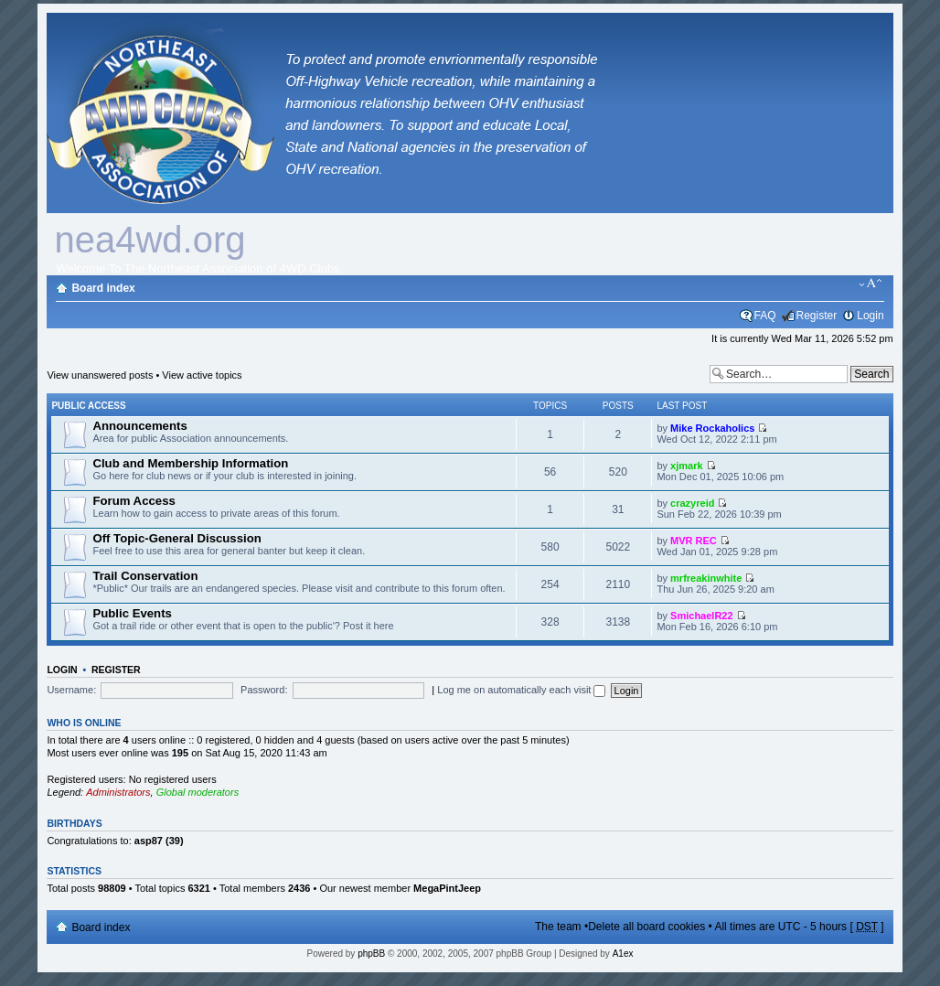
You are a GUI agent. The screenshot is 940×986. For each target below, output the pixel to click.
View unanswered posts (100, 375)
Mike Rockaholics (712, 428)
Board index (102, 288)
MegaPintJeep (447, 888)
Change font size (871, 283)
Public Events (131, 613)
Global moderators (198, 792)
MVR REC (693, 540)
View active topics (201, 375)
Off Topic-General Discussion (176, 538)
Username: (71, 689)
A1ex (623, 953)
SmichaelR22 (701, 615)
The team (558, 926)
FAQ (765, 315)
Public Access (88, 406)
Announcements (139, 426)
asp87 (148, 840)
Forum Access (133, 501)
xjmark (686, 465)
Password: (263, 689)
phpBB (371, 953)
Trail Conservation (145, 576)
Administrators (118, 792)
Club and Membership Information (190, 463)
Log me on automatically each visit (521, 689)
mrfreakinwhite (706, 578)
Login (870, 315)
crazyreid (692, 503)
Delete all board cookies (646, 926)
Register (817, 315)
